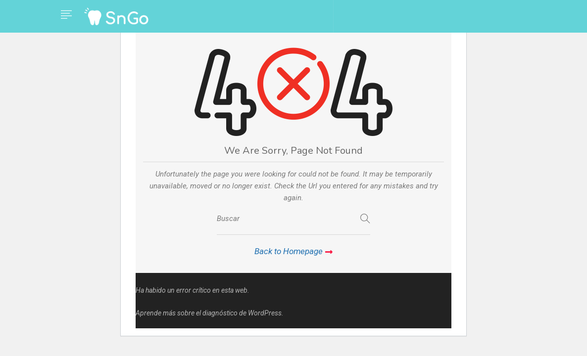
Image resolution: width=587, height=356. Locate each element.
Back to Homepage (293, 251)
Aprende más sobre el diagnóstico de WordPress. (210, 313)
